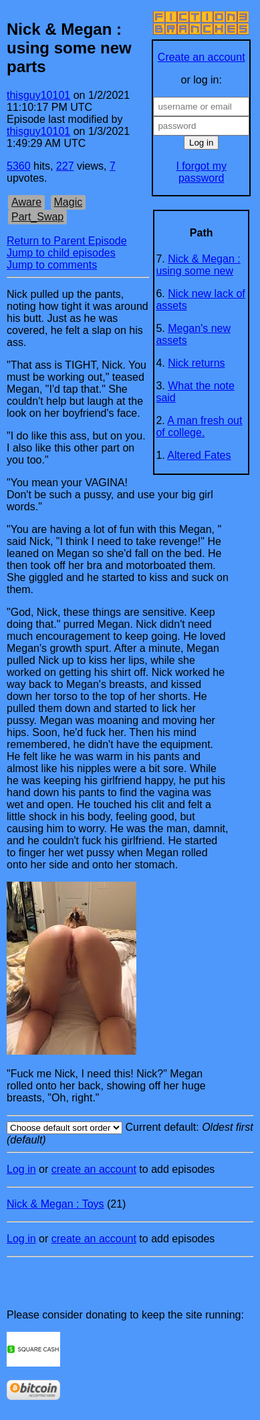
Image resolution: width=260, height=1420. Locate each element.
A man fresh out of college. (199, 426)
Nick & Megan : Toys (55, 1204)
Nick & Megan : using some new (198, 265)
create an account (93, 1169)
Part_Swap (37, 216)
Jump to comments (52, 265)
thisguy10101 (38, 95)
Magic (68, 202)
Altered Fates (199, 455)
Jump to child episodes (61, 252)
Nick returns (196, 363)
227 (65, 166)
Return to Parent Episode (67, 240)
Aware (26, 202)
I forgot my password (201, 172)
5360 (19, 166)
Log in (21, 1169)
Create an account (201, 57)
